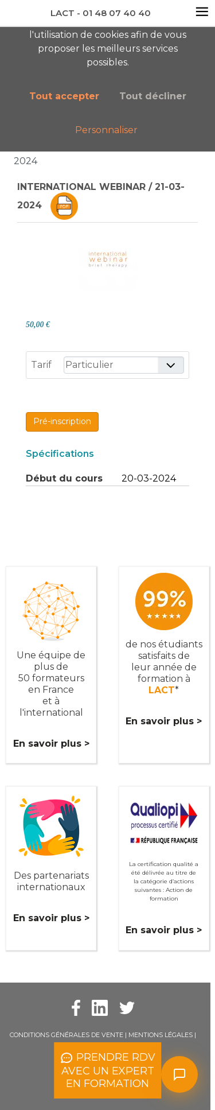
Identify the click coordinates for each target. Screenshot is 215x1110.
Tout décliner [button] (152, 96)
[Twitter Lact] (127, 1007)
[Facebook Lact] (76, 1007)
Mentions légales (160, 1035)
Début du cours (64, 478)
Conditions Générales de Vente (66, 1035)
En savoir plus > (51, 743)
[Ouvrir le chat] (179, 1074)
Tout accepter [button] (64, 96)
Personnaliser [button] (106, 130)
